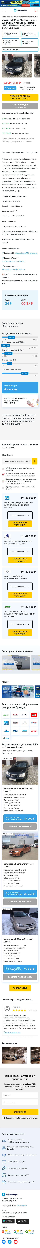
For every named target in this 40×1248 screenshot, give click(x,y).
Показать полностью (12, 1032)
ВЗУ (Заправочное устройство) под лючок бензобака (18, 469)
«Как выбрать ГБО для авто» (26, 253)
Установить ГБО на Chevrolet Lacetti (20, 97)
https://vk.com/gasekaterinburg (13, 269)
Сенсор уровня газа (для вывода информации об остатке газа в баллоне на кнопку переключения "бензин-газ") (19, 481)
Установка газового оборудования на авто (14, 16)
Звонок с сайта (22, 1206)
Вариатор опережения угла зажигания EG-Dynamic (18, 488)
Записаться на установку (19, 523)
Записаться (20, 1112)
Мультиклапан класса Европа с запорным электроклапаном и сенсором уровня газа (18, 475)
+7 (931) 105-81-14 (9, 1206)
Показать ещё (20, 988)
